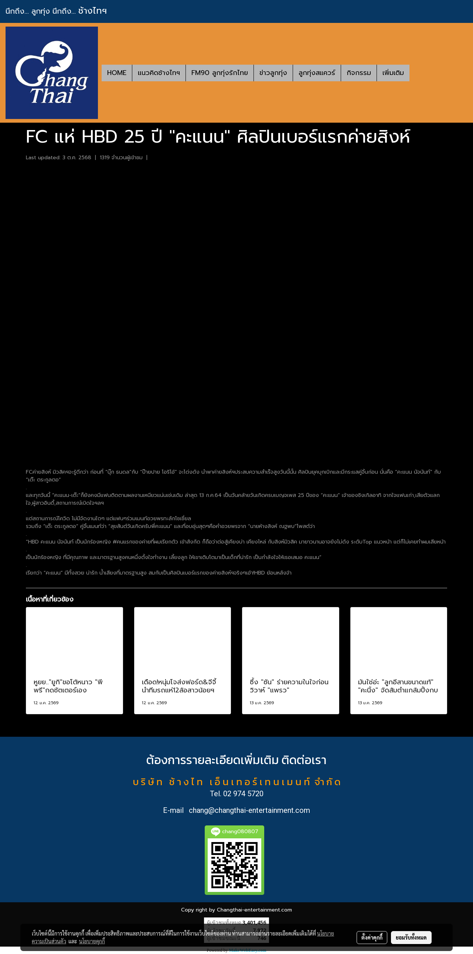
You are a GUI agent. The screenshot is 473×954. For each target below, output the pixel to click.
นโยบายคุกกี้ (92, 941)
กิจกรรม (359, 73)
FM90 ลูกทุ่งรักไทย (219, 73)
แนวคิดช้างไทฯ (159, 73)
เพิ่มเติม (393, 73)
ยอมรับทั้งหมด (411, 937)
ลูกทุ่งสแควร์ (317, 73)
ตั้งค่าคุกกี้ (371, 937)
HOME (116, 73)
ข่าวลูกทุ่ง (273, 73)
